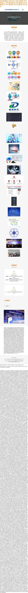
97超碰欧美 (8, 498)
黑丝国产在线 (17, 465)
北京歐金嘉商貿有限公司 (10, 346)
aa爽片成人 (6, 441)
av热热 (21, 539)
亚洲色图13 (11, 505)
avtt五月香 (5, 435)
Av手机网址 (7, 568)
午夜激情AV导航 (13, 455)
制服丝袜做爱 (5, 442)
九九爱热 (12, 519)
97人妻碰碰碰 (5, 452)
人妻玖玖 (3, 497)
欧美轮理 (9, 424)
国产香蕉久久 (23, 567)
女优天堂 (14, 485)
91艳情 (12, 424)
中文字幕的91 (19, 410)
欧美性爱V (18, 542)
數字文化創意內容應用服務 (16, 327)
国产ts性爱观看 (13, 454)
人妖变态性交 (20, 421)
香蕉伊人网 (11, 571)
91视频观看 (21, 401)
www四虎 (21, 559)
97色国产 (5, 440)
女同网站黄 (10, 389)
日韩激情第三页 (13, 506)
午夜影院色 (5, 522)
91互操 (23, 494)
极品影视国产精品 (16, 437)
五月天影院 (20, 571)
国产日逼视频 (15, 542)
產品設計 (15, 336)
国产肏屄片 (17, 579)
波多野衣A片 (11, 489)
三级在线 (20, 457)
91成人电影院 (12, 413)
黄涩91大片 (13, 474)
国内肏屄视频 (19, 491)
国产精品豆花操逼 (17, 535)
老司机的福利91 (11, 480)
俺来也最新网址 (13, 537)
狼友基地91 (8, 468)
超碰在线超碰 (7, 420)
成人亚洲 (8, 484)
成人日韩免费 (10, 569)
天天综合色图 (22, 572)
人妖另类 (17, 466)
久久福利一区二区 (11, 540)
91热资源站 (23, 425)
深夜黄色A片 (3, 413)
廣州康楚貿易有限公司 (19, 340)
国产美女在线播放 (25, 388)
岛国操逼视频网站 (7, 413)
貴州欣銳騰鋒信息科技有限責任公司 (16, 350)
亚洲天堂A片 (6, 487)
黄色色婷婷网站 (3, 469)
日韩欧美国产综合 (2, 371)
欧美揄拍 (12, 563)
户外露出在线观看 (8, 506)
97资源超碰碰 (21, 561)
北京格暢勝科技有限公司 (19, 349)
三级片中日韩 (21, 380)
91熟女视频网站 (7, 543)
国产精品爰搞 (23, 402)
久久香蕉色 (12, 421)
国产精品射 (13, 558)
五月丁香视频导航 (4, 583)
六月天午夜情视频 (22, 537)
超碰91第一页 (13, 554)
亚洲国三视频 (22, 529)
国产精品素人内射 (24, 444)
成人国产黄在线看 (8, 395)
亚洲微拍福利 (16, 532)
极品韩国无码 (18, 547)
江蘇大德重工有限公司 (10, 342)
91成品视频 (8, 517)
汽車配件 (11, 337)
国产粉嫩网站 (3, 580)
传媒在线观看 (19, 414)
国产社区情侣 (23, 521)
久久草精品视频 (10, 411)
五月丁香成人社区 (17, 497)
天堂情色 (18, 409)
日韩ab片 (1, 554)
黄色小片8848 (2, 509)
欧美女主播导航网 (3, 584)
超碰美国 (14, 406)
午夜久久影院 (5, 537)
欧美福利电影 (4, 493)
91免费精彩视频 (12, 564)
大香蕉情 (5, 520)
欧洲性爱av (25, 550)
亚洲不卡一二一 (13, 550)
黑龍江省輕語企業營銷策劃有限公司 (11, 349)
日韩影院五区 (18, 476)
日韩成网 (2, 435)
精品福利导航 (21, 514)
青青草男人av (21, 466)
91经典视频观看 (12, 467)
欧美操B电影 (7, 539)
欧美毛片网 (21, 442)
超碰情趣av (15, 417)
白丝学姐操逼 (23, 403)
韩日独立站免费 (17, 531)
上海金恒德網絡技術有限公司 (8, 345)
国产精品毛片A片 (24, 491)
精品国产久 (14, 547)
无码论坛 (17, 441)
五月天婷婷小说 (15, 553)
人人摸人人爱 (25, 501)
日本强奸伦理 (25, 549)
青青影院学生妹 (18, 423)
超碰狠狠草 (23, 384)
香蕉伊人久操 (3, 446)
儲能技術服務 (22, 336)
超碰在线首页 (15, 424)
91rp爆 (23, 508)
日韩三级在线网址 (15, 479)
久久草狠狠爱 (15, 435)
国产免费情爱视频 (10, 567)
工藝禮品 (12, 329)
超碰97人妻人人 (16, 496)
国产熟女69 (10, 487)
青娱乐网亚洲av (22, 518)
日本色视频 (4, 383)
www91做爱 (20, 517)
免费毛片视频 (2, 586)
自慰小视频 (21, 519)
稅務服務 (14, 331)
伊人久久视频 (22, 591)
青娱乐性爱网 (11, 403)
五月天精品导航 (3, 465)
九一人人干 (6, 417)
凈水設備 (11, 338)
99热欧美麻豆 (15, 461)
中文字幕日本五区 (9, 435)
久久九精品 (10, 412)
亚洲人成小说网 (13, 475)
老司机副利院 (8, 520)
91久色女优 (18, 416)
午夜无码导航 (5, 393)
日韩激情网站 (13, 382)
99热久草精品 (18, 510)
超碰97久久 (10, 446)
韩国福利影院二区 (21, 462)
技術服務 (9, 329)
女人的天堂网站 (17, 493)
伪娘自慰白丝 (12, 370)
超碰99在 (1, 579)
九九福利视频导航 (16, 371)
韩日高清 (7, 469)
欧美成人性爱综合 (6, 489)
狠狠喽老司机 (22, 469)
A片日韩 (21, 531)
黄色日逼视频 (17, 541)
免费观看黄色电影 (17, 582)
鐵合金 (8, 331)
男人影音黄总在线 (19, 505)
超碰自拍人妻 (11, 378)
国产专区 (13, 575)
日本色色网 (18, 469)
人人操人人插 (8, 454)
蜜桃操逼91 (13, 591)
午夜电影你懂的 (3, 506)
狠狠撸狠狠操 (19, 426)
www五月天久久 (20, 378)
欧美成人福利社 (7, 528)
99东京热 (22, 584)
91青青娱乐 (8, 384)
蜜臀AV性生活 (25, 541)
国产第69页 (16, 522)
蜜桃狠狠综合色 (11, 416)
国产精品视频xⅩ (3, 436)
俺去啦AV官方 (14, 415)
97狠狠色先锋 (16, 516)
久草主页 (23, 453)
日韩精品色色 (23, 477)
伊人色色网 (3, 549)
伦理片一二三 (26, 557)
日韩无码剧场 (22, 553)
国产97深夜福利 (2, 528)
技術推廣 (13, 337)
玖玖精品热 (4, 464)
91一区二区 (21, 422)
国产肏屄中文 (12, 522)
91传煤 (15, 543)
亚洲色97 (18, 417)
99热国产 (21, 543)
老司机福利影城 (13, 476)
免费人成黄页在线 (18, 455)
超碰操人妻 (8, 560)
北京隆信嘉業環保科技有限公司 (18, 346)
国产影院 (16, 406)
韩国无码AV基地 (17, 467)
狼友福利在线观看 (10, 479)
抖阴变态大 (16, 564)
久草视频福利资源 (17, 413)
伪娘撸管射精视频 (23, 392)
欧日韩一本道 (18, 569)
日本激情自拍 (3, 570)
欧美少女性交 (2, 588)
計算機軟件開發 (12, 336)
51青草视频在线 (23, 583)
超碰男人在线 (5, 501)
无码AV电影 (17, 508)
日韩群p (26, 446)
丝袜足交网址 (6, 546)
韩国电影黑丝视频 (24, 478)
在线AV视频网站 (9, 575)
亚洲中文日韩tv (4, 385)
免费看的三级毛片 (19, 432)
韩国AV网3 (9, 546)
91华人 (21, 588)
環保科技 (18, 338)
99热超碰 (22, 483)
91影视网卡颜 (21, 554)
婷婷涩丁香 (19, 586)
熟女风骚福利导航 (6, 578)
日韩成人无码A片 (12, 528)
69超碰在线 (16, 384)
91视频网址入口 (17, 448)
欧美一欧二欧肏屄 (10, 417)
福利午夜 (23, 381)
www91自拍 (17, 457)
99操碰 (24, 568)
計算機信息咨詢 (6, 329)
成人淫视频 (24, 510)
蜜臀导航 (13, 473)
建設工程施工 (18, 328)
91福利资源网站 (18, 443)
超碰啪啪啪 (24, 531)
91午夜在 (16, 412)
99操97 (10, 382)
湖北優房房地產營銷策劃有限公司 (10, 352)
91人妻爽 (4, 382)
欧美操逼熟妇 (18, 521)
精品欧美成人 (13, 574)
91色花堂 (11, 552)
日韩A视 (23, 432)
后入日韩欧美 (17, 442)
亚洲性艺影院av (25, 404)
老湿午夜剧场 (18, 543)
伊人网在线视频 (24, 487)
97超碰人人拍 (5, 473)
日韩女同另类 (16, 488)
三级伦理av (14, 419)
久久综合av (9, 527)
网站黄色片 (15, 548)
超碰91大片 (20, 500)
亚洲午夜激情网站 (8, 530)
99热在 (6, 372)
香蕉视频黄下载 (11, 500)
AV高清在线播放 (11, 495)
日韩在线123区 (24, 398)
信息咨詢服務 (6, 330)
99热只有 (15, 499)
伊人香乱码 (10, 494)
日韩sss (6, 467)
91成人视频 (20, 498)
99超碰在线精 (15, 444)
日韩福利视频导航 (19, 381)
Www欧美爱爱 (9, 393)
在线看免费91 (12, 516)
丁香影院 (17, 389)
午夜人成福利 (11, 383)
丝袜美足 (6, 569)
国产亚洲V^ (13, 430)
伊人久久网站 (14, 389)
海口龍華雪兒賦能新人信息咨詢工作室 (10, 340)
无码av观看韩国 (17, 529)
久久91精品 (13, 395)
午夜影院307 (12, 401)
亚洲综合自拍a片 (11, 515)
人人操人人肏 (20, 433)
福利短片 (2, 463)
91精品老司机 (18, 452)
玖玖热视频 (7, 383)
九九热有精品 (6, 415)
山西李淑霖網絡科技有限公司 (11, 9)
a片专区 (26, 575)
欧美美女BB (20, 388)
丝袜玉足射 (7, 382)
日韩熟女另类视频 (11, 570)
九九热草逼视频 (6, 540)
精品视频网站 (3, 521)
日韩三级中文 (19, 483)
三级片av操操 (3, 561)
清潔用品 (14, 330)
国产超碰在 (9, 507)
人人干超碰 (18, 480)
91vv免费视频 (13, 508)
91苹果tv (6, 507)
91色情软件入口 (17, 373)
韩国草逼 (5, 463)
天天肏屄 (24, 473)
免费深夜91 (11, 486)
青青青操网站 (3, 437)
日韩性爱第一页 (2, 419)
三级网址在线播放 (12, 526)
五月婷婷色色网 (16, 504)
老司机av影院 (12, 484)
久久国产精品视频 (18, 430)
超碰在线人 (23, 517)
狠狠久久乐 (6, 559)
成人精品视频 (21, 431)
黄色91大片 (14, 569)
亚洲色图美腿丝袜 (17, 472)
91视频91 (10, 441)
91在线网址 (11, 517)
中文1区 (6, 411)
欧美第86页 (9, 476)
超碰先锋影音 (2, 578)
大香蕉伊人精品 (16, 404)
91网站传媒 (14, 579)
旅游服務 (11, 327)
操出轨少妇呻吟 (22, 472)
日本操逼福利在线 (21, 377)
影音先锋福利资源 (6, 562)
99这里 (7, 511)
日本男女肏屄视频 (8, 464)
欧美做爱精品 (18, 550)
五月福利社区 (9, 399)
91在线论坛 (3, 430)
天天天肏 (12, 414)
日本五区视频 (7, 553)
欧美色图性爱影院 (9, 372)
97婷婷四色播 (7, 400)
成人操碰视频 (2, 447)
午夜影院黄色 (23, 512)
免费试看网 (17, 511)
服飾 (13, 338)
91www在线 (19, 394)
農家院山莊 (17, 330)
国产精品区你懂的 (16, 447)
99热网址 (15, 515)
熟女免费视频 (11, 578)
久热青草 (21, 485)
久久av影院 (14, 381)
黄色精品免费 (21, 541)
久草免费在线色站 (6, 431)
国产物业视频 (16, 383)
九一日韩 (13, 497)
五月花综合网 (12, 472)
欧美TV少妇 (13, 390)
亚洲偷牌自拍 (9, 554)
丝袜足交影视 (24, 387)
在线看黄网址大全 (23, 438)
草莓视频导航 (3, 378)
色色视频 (17, 431)
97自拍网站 (13, 535)
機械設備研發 (14, 328)
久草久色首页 (7, 398)
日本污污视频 (5, 525)
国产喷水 (18, 590)
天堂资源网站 (5, 508)
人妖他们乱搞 (16, 589)
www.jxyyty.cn (12, 360)
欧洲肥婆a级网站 (4, 459)
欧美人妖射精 (20, 564)
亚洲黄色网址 (25, 443)
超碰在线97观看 (21, 486)
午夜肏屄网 (2, 453)
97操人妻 (6, 590)
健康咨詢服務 (22, 328)
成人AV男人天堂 (4, 498)
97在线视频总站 (11, 568)
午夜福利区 (1, 389)
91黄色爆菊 (1, 562)
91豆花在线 (23, 383)
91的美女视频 (16, 517)
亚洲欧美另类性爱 (24, 479)
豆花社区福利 (5, 499)
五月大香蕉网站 (15, 425)
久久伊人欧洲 (6, 551)
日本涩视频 (14, 431)
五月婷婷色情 (10, 406)
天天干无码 (3, 400)
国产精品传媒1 (8, 572)
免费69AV (3, 500)
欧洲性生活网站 (7, 533)
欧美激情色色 (5, 421)
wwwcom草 (12, 572)
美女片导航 (6, 580)
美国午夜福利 (8, 564)
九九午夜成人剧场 (3, 410)
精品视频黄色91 (13, 434)
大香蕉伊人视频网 (13, 463)
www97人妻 (23, 474)
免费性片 (16, 575)
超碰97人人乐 (20, 581)
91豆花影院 (12, 371)
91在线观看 (3, 441)
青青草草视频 (14, 451)
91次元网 (17, 434)
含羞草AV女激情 (5, 483)
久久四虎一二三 (25, 585)
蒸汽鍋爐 (15, 329)
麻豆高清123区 (14, 584)
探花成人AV (13, 422)
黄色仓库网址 (17, 537)
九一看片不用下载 (22, 569)
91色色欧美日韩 (8, 519)
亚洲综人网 (2, 438)
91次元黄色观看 (16, 462)
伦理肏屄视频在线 (4, 468)
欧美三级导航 (19, 515)
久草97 (18, 553)
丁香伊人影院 (21, 459)
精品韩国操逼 (5, 563)
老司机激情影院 (14, 458)
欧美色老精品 (18, 415)
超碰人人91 (11, 409)
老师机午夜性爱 (12, 539)
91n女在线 (21, 448)
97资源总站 (14, 387)
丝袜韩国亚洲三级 (11, 581)
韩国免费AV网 (13, 445)
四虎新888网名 (11, 447)
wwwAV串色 (2, 440)
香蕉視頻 (12, 590)
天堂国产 (12, 589)
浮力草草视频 (9, 459)
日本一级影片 (23, 414)
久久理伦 (21, 510)
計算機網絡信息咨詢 (7, 337)
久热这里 (2, 424)
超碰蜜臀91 (11, 521)
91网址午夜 (10, 549)
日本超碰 (24, 378)
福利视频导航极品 (7, 561)
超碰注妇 (24, 442)
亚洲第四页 (4, 552)
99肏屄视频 (14, 402)
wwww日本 (4, 519)
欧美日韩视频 (17, 574)
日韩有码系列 (7, 388)
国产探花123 (3, 372)
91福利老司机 (3, 495)
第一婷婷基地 (8, 573)
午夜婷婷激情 (3, 379)
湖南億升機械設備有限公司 (13, 339)
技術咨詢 (8, 336)
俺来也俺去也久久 (15, 549)
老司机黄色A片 (7, 512)
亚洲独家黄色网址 (22, 417)
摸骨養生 (8, 327)
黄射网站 (15, 416)
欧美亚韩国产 (4, 384)
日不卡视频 (6, 423)
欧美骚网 (6, 438)
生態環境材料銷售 (10, 330)
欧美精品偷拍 (11, 437)
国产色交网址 (18, 520)
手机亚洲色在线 (18, 402)
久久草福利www (8, 538)
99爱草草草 (23, 426)
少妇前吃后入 (3, 456)
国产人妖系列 (21, 404)
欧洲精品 (12, 496)
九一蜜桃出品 (10, 551)
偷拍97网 (7, 477)
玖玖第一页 (11, 444)
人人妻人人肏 (7, 542)
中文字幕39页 (14, 423)
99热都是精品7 (20, 412)
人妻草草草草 (22, 557)
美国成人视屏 (25, 379)
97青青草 (4, 526)
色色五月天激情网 (17, 395)
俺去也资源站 (25, 564)
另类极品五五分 (15, 420)
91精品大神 (20, 372)
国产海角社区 (5, 422)
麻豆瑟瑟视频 (3, 461)
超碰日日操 (25, 485)
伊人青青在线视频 (8, 466)
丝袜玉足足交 (13, 507)
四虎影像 (10, 562)
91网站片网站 (23, 405)
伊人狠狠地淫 (24, 588)
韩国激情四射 (3, 404)
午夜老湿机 (3, 571)
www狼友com (7, 403)
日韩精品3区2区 (22, 374)
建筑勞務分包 (18, 331)
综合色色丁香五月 (11, 532)
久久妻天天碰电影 (22, 409)
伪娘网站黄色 (13, 459)
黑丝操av (9, 511)
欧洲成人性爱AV (16, 578)
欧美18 (6, 430)
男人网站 (5, 409)
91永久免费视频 (22, 468)
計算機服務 (20, 330)
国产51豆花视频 (11, 400)
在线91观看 (2, 590)
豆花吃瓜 (20, 399)
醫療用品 (5, 335)
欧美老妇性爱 (20, 420)
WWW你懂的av (18, 451)
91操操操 (1, 526)
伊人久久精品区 (10, 442)
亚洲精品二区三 (13, 377)
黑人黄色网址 (23, 451)
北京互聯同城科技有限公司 (19, 352)
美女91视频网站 (21, 437)
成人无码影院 (16, 546)
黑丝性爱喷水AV (6, 447)
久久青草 (19, 392)
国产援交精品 (7, 456)
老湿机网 (21, 528)
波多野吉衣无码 (7, 461)
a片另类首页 (16, 581)
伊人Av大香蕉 (10, 557)
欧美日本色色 (11, 469)
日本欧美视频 (3, 569)
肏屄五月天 (4, 518)
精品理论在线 (10, 419)
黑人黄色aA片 (20, 487)
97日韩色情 (6, 591)
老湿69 (17, 392)
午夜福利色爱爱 (25, 581)
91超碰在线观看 (22, 458)
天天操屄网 (11, 420)
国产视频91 (12, 527)
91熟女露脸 (4, 486)
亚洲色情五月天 (22, 436)
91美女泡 (9, 427)
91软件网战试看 (10, 380)
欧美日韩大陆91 (16, 456)
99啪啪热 (26, 508)
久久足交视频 (9, 438)
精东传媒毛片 (3, 548)
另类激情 (23, 575)
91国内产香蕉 (8, 493)
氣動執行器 (21, 337)
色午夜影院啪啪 (13, 373)
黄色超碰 (18, 461)
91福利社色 (25, 553)
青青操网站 (9, 475)
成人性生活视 (17, 526)
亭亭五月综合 (11, 512)
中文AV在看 (20, 546)
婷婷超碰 (17, 377)
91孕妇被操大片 (13, 583)
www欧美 (1, 575)
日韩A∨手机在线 (16, 568)
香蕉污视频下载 (15, 378)
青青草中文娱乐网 (18, 453)
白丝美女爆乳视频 (23, 582)
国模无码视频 (13, 464)
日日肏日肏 (8, 499)
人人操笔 (13, 582)
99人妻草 (20, 496)
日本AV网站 (14, 453)
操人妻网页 (8, 583)
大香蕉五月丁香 (14, 432)
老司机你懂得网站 (6, 581)
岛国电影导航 (12, 498)
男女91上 (22, 423)
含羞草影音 (8, 537)
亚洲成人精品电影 (2, 374)
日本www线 (5, 575)
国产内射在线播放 (2, 448)
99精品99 (19, 570)
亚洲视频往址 (4, 538)
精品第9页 (18, 458)
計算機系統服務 (18, 335)
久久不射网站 (3, 514)
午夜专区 (21, 454)
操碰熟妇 (9, 373)
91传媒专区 (9, 445)
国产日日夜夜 (17, 554)
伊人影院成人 (22, 415)
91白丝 (1, 493)
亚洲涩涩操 (15, 405)
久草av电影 (7, 570)
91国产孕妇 (5, 476)
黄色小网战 (22, 548)
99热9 (16, 538)
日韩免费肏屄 (12, 533)
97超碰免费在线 (20, 522)
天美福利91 (8, 552)
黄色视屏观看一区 (19, 398)
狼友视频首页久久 (14, 494)
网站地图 (8, 367)
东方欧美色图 (23, 488)
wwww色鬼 (21, 574)
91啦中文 (24, 454)
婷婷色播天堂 (5, 550)
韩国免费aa (25, 447)
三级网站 (19, 446)
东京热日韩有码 (23, 484)
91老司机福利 (13, 493)
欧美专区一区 (7, 437)
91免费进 (13, 501)
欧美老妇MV (21, 371)
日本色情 (2, 409)
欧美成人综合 (6, 491)
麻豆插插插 (9, 390)
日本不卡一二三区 (24, 421)
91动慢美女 (25, 427)
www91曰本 (19, 575)
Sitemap (18, 361)
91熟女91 (21, 506)
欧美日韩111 (13, 399)
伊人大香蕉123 (20, 585)
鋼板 (20, 338)
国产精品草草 (6, 529)
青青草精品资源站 (17, 539)
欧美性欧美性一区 (17, 374)
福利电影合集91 (4, 496)
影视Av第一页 (11, 547)
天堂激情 (26, 590)
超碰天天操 (9, 474)
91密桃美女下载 (18, 558)
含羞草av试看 (3, 559)
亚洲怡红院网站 (12, 374)
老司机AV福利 (16, 500)
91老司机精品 (8, 571)
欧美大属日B (10, 410)
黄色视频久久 (17, 422)
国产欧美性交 (6, 558)
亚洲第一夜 (14, 514)
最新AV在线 (3, 532)
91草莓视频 (3, 420)
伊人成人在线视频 (14, 446)
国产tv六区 (23, 565)
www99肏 (10, 423)
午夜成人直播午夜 (14, 487)
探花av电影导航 (5, 390)
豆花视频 (11, 461)
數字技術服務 (11, 331)
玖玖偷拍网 (3, 472)
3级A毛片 (24, 395)
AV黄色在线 (7, 504)
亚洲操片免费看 (7, 490)
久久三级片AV (7, 374)
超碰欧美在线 (12, 490)
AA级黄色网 (24, 552)
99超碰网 (23, 516)
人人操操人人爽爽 (12, 510)
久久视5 (4, 511)
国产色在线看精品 (10, 405)
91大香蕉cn (18, 405)
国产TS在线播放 (19, 536)
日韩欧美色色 (24, 498)
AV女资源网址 (23, 570)
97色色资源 (4, 564)
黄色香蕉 (9, 590)
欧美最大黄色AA (17, 468)
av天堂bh (13, 529)
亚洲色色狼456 (8, 574)
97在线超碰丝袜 (8, 455)
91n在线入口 (3, 507)
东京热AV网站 (6, 405)
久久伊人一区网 (12, 384)
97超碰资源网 (5, 475)
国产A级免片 (8, 401)
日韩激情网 (16, 585)
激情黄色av (15, 409)
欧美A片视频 (24, 536)
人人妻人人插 (18, 509)
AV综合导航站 (2, 551)
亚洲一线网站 (19, 424)
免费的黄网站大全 (17, 528)
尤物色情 (20, 441)
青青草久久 (7, 526)
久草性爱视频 (3, 539)
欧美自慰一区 (21, 568)
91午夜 (9, 392)
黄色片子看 (24, 412)
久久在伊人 (21, 550)
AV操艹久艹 (5, 399)
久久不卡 (25, 459)
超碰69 (2, 508)
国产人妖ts (14, 588)
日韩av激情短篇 (8, 478)
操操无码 (15, 484)
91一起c (2, 415)
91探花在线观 (5, 589)
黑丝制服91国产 (9, 402)
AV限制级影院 (3, 568)
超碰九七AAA (5, 445)
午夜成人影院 (17, 459)
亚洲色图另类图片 (16, 559)
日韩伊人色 (22, 509)
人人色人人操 (11, 542)
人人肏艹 (15, 427)
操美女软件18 (12, 585)
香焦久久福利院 (22, 558)
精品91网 (23, 390)
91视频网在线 (3, 411)
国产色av (16, 570)
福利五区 (7, 416)
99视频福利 (19, 567)
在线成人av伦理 (11, 404)
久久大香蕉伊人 (23, 542)
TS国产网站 (10, 453)
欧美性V (20, 403)
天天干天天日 (3, 536)
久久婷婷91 (20, 495)
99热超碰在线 (15, 563)
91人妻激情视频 (18, 464)
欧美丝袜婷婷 (6, 433)
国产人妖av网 (3, 466)
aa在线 (7, 410)
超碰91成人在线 (22, 507)
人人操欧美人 (11, 491)
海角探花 (9, 563)
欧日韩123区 (7, 379)
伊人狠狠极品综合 (24, 586)
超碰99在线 (25, 430)
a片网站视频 (5, 479)
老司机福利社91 (10, 485)
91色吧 (3, 433)
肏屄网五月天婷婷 (12, 457)
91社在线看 (4, 535)
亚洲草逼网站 (17, 399)
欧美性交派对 (18, 588)
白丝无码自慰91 (22, 413)
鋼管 (6, 331)
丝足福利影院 (9, 414)
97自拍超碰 (6, 419)
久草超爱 (24, 559)
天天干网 (21, 493)
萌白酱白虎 (12, 391)
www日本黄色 (3, 530)
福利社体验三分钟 (24, 441)
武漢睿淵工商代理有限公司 (13, 348)
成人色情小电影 (7, 444)
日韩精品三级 (7, 495)
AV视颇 (9, 522)
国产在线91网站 (2, 403)
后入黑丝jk (21, 370)
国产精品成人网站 (21, 434)
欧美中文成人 (8, 465)
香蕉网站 (8, 409)
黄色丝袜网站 (25, 574)
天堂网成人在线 (4, 454)
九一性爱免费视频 (16, 540)
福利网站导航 (20, 501)
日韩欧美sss (3, 388)
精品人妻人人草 (21, 465)
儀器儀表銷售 (14, 332)
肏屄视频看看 (15, 410)
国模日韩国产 (2, 557)
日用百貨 (5, 328)
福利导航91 (22, 464)
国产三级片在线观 (16, 400)
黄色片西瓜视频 (17, 391)
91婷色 (22, 395)
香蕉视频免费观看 (17, 436)
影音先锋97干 (22, 385)
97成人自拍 (11, 543)
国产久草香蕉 (15, 552)
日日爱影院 (15, 567)
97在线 (3, 542)
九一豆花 (4, 478)
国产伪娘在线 (23, 463)
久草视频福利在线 (22, 382)
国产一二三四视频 (5, 406)
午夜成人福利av (7, 370)
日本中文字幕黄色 (16, 572)
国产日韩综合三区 (18, 387)
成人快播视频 (25, 466)
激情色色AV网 (22, 419)
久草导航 (11, 553)
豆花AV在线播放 (3, 573)
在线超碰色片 (18, 440)
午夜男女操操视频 (9, 452)
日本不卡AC (20, 527)
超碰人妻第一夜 (4, 412)
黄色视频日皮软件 (15, 380)
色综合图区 (2, 417)
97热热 (23, 455)
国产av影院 (12, 525)
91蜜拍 (12, 561)
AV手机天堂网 (24, 411)
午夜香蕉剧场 (8, 548)
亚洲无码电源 (3, 423)
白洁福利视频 (24, 372)
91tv (22, 443)
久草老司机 (15, 573)
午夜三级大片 (24, 496)
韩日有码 (13, 412)
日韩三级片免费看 (17, 518)
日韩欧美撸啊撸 (2, 591)
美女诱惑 (15, 414)
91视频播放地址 (4, 394)
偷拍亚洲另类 (11, 456)
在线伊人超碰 (11, 443)
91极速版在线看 (6, 392)
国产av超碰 (14, 561)
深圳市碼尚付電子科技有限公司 (18, 342)
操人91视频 (1, 431)
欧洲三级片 (18, 499)
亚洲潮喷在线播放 (22, 511)
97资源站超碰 (15, 398)
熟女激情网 (22, 547)
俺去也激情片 (23, 532)
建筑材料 (16, 337)
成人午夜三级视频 (4, 485)
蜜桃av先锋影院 (11, 580)
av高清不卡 (6, 446)
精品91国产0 (3, 432)
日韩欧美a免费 (22, 520)
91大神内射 (23, 538)
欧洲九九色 (22, 499)
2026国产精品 (6, 425)
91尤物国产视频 (6, 443)
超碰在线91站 (16, 495)
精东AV (5, 395)
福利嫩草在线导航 (22, 560)
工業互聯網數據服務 (9, 328)
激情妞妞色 (25, 391)
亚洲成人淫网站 (18, 591)
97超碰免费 (24, 401)
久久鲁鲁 (20, 384)
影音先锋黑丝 (16, 586)
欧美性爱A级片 (9, 391)
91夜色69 (23, 551)
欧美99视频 (5, 527)
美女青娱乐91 (7, 404)
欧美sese (21, 445)
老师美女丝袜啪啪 (3, 401)
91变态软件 (16, 498)
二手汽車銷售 (8, 338)
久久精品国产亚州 (13, 520)
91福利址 (9, 488)
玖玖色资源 (10, 432)
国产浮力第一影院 (11, 433)
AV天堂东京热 (25, 380)
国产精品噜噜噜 (4, 585)
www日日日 (12, 478)
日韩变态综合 (6, 380)
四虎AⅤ (7, 462)
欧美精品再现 (26, 514)
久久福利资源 (17, 473)
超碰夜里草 (6, 432)
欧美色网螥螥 (24, 539)
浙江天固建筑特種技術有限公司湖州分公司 (12, 353)
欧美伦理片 (14, 443)
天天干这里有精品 (18, 583)
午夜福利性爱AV (14, 536)
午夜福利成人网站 (20, 533)
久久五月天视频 (4, 434)
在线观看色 (5, 588)
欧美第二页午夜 (24, 475)
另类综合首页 (24, 389)
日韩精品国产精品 (16, 403)
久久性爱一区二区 (22, 562)
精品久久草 (12, 499)
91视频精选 (15, 580)
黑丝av (26, 521)
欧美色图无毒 (12, 518)
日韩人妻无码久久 (14, 394)
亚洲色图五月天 (13, 392)
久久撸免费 (8, 486)
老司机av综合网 (19, 552)
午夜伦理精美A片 (21, 578)
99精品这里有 (9, 496)
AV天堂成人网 (6, 515)
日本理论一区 (15, 551)
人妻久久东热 (6, 567)
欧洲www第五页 (17, 525)
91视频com (23, 571)
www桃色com (7, 453)
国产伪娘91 (25, 448)
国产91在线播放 (19, 565)
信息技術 (18, 336)
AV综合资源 (22, 416)
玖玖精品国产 (26, 519)
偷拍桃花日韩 (10, 483)
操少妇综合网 (24, 399)
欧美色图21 (25, 525)
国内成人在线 (17, 560)
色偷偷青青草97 (23, 530)
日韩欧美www (8, 516)
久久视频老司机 (21, 447)
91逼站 (1, 542)
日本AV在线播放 (20, 549)
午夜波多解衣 (3, 490)
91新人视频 (20, 479)
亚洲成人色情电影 (10, 586)
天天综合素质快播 (5, 474)
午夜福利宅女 (6, 509)
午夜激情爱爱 (24, 420)
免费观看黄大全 (14, 557)
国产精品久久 (2, 380)
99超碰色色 (1, 520)
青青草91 (7, 549)
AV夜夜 (5, 582)
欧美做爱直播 (8, 521)
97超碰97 (4, 572)
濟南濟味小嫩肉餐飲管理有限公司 (14, 351)
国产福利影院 (13, 438)
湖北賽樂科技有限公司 (15, 345)
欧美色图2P (15, 590)
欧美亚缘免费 (4, 592)
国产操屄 (18, 557)
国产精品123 (8, 585)
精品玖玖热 (15, 421)
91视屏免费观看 (15, 426)
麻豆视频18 (4, 387)
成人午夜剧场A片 (20, 456)
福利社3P (24, 493)
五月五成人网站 (16, 388)
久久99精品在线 (9, 501)
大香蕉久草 (16, 478)
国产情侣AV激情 (4, 402)
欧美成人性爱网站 (6, 505)
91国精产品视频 (22, 489)
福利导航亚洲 (10, 426)
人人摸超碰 (9, 525)
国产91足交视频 (22, 480)
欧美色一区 (12, 488)
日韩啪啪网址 (19, 474)
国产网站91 (3, 504)
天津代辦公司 (22, 327)
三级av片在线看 (4, 565)
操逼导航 (3, 543)
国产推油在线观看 (4, 377)
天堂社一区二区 (4, 462)
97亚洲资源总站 (18, 438)
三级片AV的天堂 (9, 451)
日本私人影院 (19, 494)
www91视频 (22, 393)
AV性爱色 (20, 508)
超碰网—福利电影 (6, 457)
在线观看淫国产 (7, 371)
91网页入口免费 (18, 485)
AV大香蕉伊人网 (16, 379)
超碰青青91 (19, 478)
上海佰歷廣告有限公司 (14, 343)
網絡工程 (17, 329)
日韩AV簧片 (21, 473)
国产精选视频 (24, 495)
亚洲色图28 (8, 421)
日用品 (19, 337)
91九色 (24, 563)
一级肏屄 (14, 442)
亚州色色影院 (14, 509)
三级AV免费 (19, 477)
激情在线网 (25, 456)
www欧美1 (14, 469)
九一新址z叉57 (9, 430)
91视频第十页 (15, 411)
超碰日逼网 (14, 489)
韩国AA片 (10, 582)
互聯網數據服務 (9, 332)
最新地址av (10, 529)
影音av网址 (15, 433)
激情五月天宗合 (22, 461)
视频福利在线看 (23, 580)
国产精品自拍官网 (9, 394)
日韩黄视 (12, 546)
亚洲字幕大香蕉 (2, 398)
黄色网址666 (9, 550)
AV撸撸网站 (19, 512)
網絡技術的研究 (21, 329)
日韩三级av (9, 377)
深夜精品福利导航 (11, 462)
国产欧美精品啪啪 (15, 372)
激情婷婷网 (6, 536)
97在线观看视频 (21, 526)
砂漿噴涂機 (17, 332)
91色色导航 (14, 452)
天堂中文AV (1, 546)
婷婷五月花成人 (14, 483)
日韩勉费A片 (4, 455)
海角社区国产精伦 (20, 563)
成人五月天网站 (9, 458)
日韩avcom (5, 451)
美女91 (11, 541)
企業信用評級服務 (13, 335)
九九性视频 (2, 529)
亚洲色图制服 (9, 589)
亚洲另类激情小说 (14, 393)
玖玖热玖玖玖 (18, 382)
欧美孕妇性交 (22, 535)
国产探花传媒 (11, 381)
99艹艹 (16, 474)
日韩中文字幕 (22, 440)
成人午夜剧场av (23, 497)
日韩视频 (22, 430)
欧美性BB (7, 385)
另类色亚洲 (25, 561)
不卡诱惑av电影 (16, 401)
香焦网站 (13, 541)
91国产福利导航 (19, 538)
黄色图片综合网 (24, 457)
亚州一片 (25, 483)
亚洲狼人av (1, 582)
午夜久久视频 (21, 490)
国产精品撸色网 (6, 389)
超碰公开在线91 (11, 504)
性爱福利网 (22, 452)
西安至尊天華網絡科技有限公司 (16, 347)
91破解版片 (15, 533)
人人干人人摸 (23, 410)
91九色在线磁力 (25, 522)
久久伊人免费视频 (13, 511)
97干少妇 (4, 416)
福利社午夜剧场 (12, 465)
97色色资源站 (20, 589)
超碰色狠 (8, 531)
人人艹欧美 (20, 389)
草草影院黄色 (21, 427)
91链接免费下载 (3, 541)
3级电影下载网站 (7, 472)
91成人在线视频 (17, 445)
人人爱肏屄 (2, 487)
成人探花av (17, 514)
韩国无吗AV (12, 468)
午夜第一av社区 (16, 571)
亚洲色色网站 (9, 422)
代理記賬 (21, 331)
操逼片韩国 (18, 393)
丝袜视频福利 (22, 373)
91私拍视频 (10, 477)
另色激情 (18, 551)
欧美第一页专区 (19, 584)
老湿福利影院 (19, 580)
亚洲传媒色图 (23, 515)
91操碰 (15, 385)
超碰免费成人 (12, 379)
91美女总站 (12, 436)
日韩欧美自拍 (22, 540)
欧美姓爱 (18, 427)
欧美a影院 (18, 562)
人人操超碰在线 (10, 588)
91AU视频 (1, 422)
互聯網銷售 (15, 360)
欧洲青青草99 (19, 444)
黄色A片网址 (17, 507)
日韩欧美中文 (23, 446)
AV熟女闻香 (21, 391)
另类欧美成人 (7, 500)
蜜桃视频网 (7, 532)
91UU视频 (13, 538)
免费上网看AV (18, 463)
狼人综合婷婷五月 (16, 370)
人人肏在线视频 (5, 373)
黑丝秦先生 (15, 519)
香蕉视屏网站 (6, 586)
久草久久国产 (18, 506)
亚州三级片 (26, 373)
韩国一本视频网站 (6, 480)
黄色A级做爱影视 (5, 427)
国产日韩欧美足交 (16, 490)
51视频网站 (16, 527)
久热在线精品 (10, 415)
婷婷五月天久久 (21, 504)
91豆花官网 (10, 514)
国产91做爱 (1, 480)
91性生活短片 (21, 379)
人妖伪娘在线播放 (11, 559)
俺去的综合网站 (12, 448)
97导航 (8, 412)
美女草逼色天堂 (4, 574)
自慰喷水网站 (19, 484)
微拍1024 (7, 387)
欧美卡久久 (18, 489)
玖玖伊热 (8, 467)
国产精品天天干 (9, 565)
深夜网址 (20, 532)
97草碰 (21, 551)
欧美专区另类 (2, 558)
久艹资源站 (11, 573)
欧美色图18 (5, 458)
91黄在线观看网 (22, 400)
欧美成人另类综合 (24, 527)
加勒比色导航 (8, 434)
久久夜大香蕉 (5, 414)
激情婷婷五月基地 (5, 426)
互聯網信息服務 (21, 332)
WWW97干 (10, 591)
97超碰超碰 (6, 378)
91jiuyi (11, 497)
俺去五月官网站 (7, 448)
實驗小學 (15, 338)
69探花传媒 (2, 512)
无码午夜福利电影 (7, 510)
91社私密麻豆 (17, 454)
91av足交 (5, 560)
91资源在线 (10, 398)
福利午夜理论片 (9, 440)
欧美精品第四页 (9, 535)
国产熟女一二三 (9, 473)
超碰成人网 (10, 431)
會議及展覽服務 (8, 335)
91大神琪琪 (10, 387)
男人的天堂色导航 (14, 565)
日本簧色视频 (6, 424)
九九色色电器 (2, 515)
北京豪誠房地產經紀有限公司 (15, 341)
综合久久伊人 (20, 383)
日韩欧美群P (26, 526)
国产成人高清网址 (22, 467)
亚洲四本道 (2, 491)
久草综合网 (10, 536)
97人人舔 (18, 519)
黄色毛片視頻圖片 (17, 530)
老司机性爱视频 (6, 381)
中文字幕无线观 (24, 546)
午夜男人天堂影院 (16, 486)
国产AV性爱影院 (24, 500)
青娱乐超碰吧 (9, 463)
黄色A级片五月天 (3, 391)
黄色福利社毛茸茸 (9, 584)
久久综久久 (16, 501)
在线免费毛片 (14, 441)
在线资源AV (23, 433)
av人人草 (20, 488)
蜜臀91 (1, 387)
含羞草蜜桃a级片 (20, 406)
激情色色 (26, 402)
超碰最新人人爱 (19, 411)
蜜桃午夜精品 (22, 579)
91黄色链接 (15, 512)
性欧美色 (7, 582)
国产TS (18, 435)
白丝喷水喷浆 (5, 579)
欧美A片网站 (2, 527)
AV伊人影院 (6, 488)
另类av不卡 (19, 548)
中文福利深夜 (4, 517)
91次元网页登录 (13, 466)
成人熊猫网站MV (6, 547)
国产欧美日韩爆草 (18, 475)
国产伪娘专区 (22, 476)
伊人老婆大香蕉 (21, 435)
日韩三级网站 (14, 440)
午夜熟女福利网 (14, 477)
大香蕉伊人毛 (23, 394)
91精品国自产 (22, 573)
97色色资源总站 (6, 494)
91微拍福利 (10, 558)
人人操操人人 (19, 425)
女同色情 (18, 561)
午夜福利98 (1, 405)
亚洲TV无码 (10, 509)
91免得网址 (17, 385)
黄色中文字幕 (3, 477)
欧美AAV (20, 390)
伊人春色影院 (10, 425)
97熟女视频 (6, 514)
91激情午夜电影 (25, 370)
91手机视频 (1, 442)
